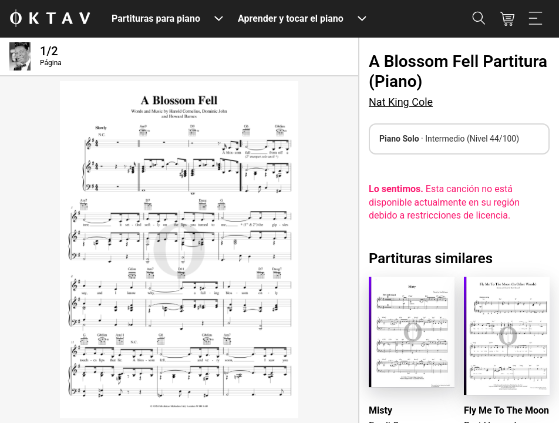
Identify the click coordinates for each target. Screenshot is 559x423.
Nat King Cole (401, 102)
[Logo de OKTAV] (49, 19)
